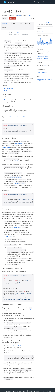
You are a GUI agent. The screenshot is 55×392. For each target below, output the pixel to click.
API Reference (8, 88)
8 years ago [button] (10, 15)
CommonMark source (19, 346)
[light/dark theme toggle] (50, 2)
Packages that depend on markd (44, 80)
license (46, 65)
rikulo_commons (42, 72)
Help (44, 2)
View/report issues (42, 58)
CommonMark (6, 147)
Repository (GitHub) (43, 56)
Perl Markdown (19, 143)
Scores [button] (4, 28)
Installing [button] (20, 23)
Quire (5, 100)
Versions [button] (27, 23)
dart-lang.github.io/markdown (18, 117)
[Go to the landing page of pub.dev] (9, 2)
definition (16, 161)
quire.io (18, 15)
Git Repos (7, 91)
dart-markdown (16, 33)
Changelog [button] (12, 23)
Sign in (39, 2)
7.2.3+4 (29, 15)
